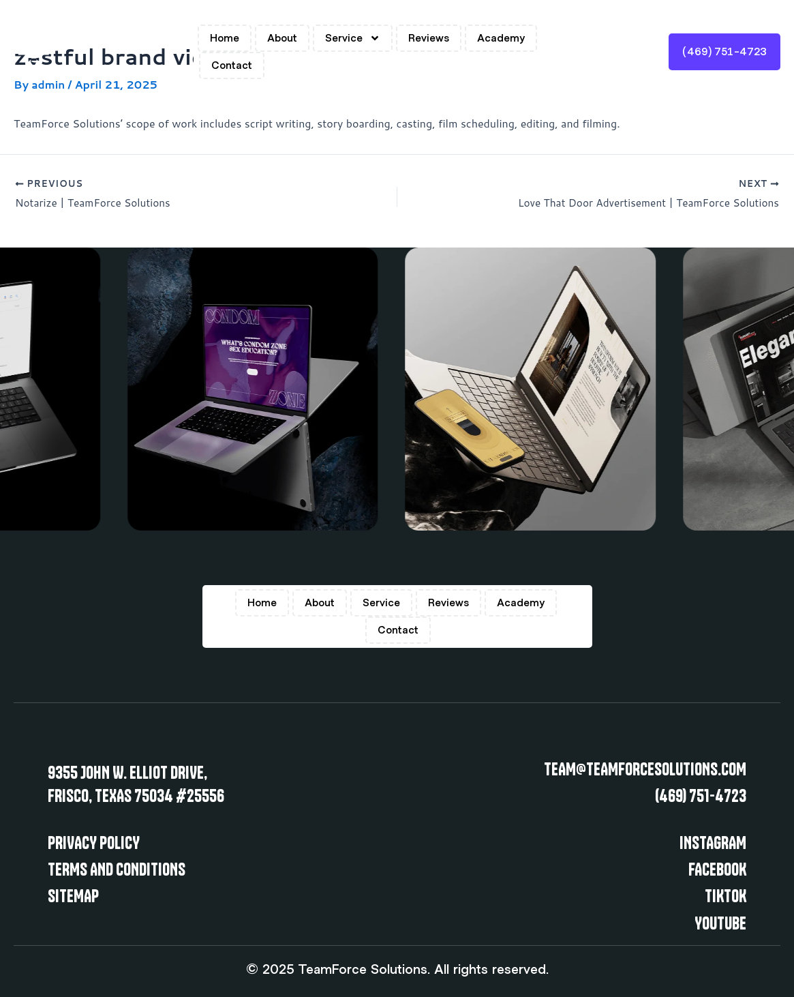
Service (352, 38)
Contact (231, 65)
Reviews (428, 38)
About (282, 38)
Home (224, 38)
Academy (501, 38)
